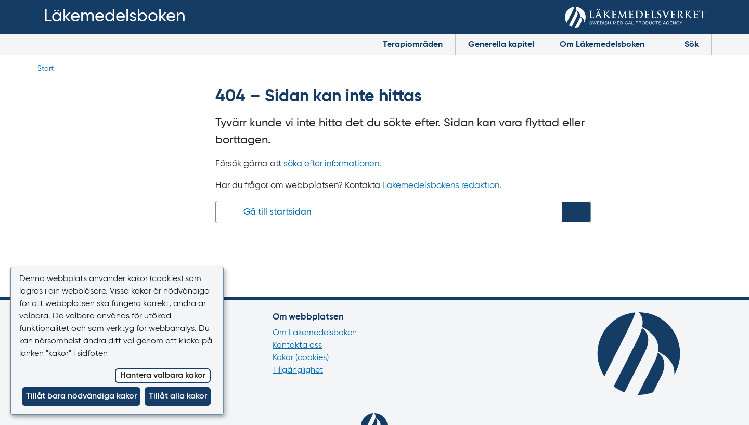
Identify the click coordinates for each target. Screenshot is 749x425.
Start (45, 68)
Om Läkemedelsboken (602, 45)
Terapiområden (413, 45)
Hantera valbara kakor (162, 375)
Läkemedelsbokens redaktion (440, 185)
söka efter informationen (331, 164)
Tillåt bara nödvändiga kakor (81, 396)
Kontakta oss (297, 345)
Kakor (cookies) (301, 358)
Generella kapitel (501, 45)
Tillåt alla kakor (178, 396)
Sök (684, 44)
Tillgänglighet (298, 370)
